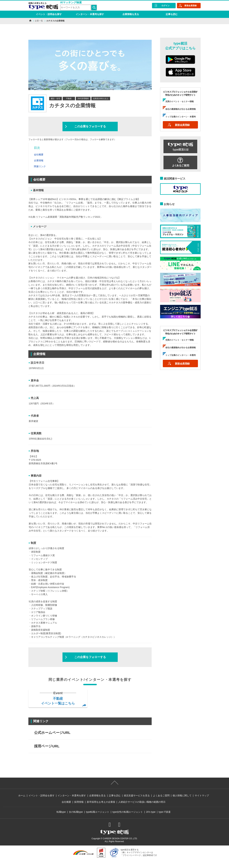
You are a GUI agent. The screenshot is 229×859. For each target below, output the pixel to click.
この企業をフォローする (90, 126)
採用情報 (79, 802)
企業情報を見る (130, 14)
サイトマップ (202, 795)
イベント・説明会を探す (49, 14)
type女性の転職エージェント (127, 812)
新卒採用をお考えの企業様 (101, 802)
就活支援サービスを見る (137, 795)
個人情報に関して (182, 795)
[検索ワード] (75, 7)
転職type (61, 812)
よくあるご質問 (161, 795)
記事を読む (172, 14)
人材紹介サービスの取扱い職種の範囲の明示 (142, 802)
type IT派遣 (165, 812)
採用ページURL (46, 746)
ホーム (21, 795)
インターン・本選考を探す (90, 14)
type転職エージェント (97, 812)
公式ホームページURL (52, 733)
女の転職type (76, 812)
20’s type (151, 812)
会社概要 (66, 802)
